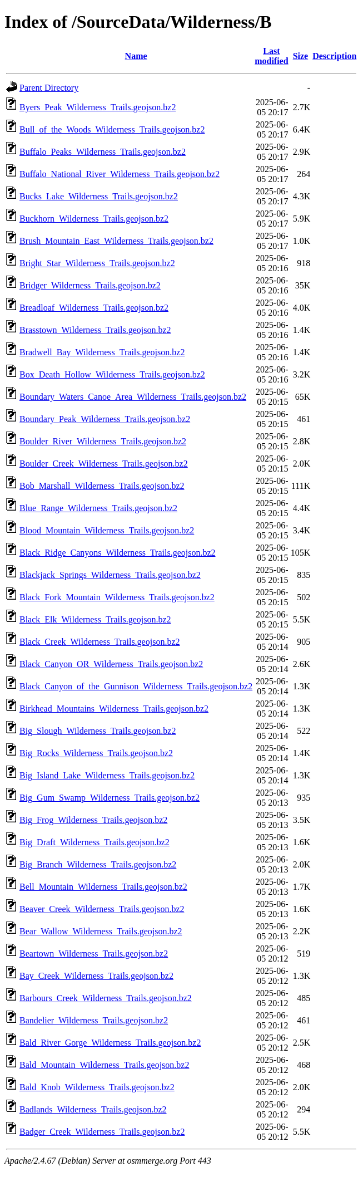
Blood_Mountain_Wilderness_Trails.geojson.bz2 (106, 530)
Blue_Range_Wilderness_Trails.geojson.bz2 (98, 508)
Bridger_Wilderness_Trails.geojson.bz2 (90, 285)
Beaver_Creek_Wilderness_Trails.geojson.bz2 (101, 909)
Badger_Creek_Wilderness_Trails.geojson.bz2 (102, 1131)
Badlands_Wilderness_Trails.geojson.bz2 (93, 1109)
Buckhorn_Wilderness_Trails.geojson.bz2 (93, 218)
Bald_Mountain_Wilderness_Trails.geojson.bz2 (104, 1065)
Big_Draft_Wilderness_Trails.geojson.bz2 (94, 842)
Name (136, 56)
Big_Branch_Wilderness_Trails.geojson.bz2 (97, 864)
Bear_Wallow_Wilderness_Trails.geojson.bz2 (100, 931)
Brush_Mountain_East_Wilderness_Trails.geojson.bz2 (116, 241)
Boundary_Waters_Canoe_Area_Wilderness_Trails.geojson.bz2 (132, 396)
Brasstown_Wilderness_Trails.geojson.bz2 (95, 330)
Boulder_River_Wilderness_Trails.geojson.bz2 (102, 441)
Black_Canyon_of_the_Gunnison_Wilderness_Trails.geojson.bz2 (135, 686)
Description (334, 56)
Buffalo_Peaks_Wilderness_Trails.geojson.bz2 (102, 151)
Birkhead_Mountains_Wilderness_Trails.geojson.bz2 (113, 708)
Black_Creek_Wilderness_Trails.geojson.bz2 (99, 641)
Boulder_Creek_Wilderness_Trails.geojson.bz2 (103, 463)
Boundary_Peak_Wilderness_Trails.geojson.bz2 (104, 419)
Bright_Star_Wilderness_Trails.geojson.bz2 (97, 263)
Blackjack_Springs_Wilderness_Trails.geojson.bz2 (110, 575)
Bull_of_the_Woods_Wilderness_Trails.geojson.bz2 (112, 129)
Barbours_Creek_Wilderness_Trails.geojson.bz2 (105, 998)
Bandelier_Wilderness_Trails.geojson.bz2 (93, 1020)
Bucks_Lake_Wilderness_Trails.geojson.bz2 (98, 196)
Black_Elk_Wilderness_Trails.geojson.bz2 (95, 619)
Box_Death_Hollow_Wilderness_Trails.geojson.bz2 (112, 374)
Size (301, 56)
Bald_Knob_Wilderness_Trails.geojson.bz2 (97, 1087)
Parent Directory (48, 87)
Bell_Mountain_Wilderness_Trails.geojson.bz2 (103, 886)
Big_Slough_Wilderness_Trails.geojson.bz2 (97, 731)
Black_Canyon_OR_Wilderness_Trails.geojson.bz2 (111, 664)
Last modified (271, 56)
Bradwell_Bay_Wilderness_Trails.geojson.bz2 (102, 352)
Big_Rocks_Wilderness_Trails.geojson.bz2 (96, 753)
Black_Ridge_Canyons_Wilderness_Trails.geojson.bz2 (117, 552)
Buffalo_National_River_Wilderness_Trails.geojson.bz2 (119, 174)
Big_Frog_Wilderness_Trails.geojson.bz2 (93, 820)
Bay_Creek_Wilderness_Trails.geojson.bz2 (96, 976)
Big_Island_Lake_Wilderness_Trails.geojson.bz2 (107, 775)
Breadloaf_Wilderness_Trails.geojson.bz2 (93, 307)
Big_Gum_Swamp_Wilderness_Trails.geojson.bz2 (109, 797)
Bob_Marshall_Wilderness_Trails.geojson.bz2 (102, 486)
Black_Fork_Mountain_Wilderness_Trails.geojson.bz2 (117, 597)
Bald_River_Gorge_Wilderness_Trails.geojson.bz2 (110, 1042)
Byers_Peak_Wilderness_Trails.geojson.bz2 (97, 107)
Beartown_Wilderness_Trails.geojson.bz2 (93, 953)
